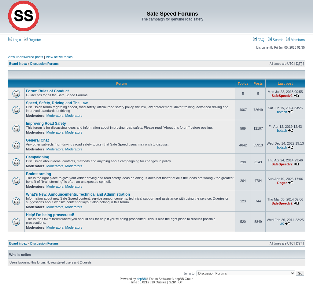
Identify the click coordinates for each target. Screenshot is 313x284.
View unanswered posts (25, 57)
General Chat (37, 140)
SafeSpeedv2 (281, 96)
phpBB (141, 279)
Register (32, 40)
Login (14, 40)
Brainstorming (38, 174)
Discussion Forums (44, 63)
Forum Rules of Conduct (47, 91)
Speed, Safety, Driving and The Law (57, 103)
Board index (18, 63)
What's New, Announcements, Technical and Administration (78, 194)
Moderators (55, 115)
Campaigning (37, 157)
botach (282, 112)
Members (295, 40)
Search (275, 40)
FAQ (258, 40)
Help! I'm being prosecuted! (50, 215)
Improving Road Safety (46, 123)
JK (282, 224)
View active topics (59, 57)
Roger (282, 183)
